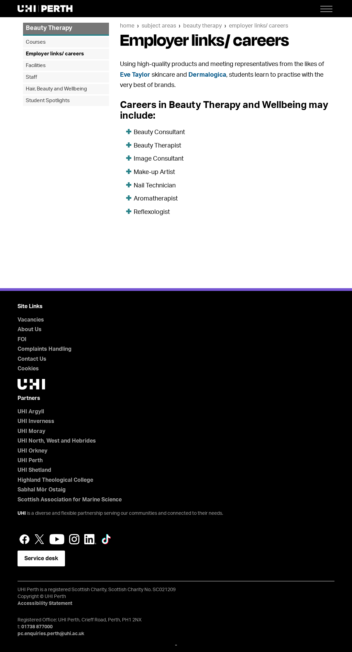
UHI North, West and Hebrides (57, 441)
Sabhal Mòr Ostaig (42, 489)
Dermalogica (207, 75)
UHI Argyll (31, 411)
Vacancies (31, 320)
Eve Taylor (135, 75)
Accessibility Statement (45, 603)
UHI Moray (31, 431)
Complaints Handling (45, 349)
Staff (31, 77)
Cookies (28, 368)
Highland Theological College (55, 480)
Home (127, 26)
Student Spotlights (48, 100)
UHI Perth (30, 460)
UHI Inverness (36, 421)
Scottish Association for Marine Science (70, 499)
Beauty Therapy (202, 26)
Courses (36, 42)
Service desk (41, 558)
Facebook (24, 539)
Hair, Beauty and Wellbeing (56, 88)
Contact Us (32, 359)
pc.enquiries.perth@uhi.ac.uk (51, 633)
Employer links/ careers (258, 26)
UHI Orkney (32, 451)
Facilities (36, 65)
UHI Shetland (34, 470)
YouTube (57, 539)
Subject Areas (159, 26)
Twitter (39, 539)
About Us (30, 329)
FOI (22, 339)
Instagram (74, 539)
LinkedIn (90, 539)
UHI (22, 513)
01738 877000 (37, 626)
